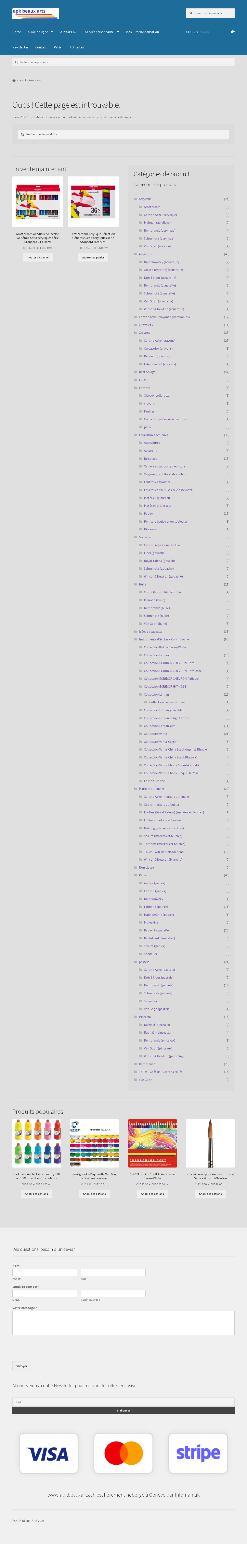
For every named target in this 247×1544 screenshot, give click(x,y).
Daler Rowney (153, 899)
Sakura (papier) (154, 946)
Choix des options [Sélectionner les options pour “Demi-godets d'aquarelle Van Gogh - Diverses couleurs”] (94, 1194)
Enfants (144, 388)
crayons (149, 403)
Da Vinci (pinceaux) (157, 1025)
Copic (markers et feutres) (162, 804)
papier (148, 427)
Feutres (149, 411)
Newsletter (20, 47)
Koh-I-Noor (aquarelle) (160, 278)
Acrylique (145, 199)
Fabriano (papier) (156, 907)
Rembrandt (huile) (157, 608)
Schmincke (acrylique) (159, 238)
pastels (144, 962)
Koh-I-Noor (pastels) (158, 977)
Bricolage (150, 458)
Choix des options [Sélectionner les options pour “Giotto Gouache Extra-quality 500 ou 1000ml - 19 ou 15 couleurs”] (36, 1194)
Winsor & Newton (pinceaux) (163, 1056)
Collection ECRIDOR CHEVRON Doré (169, 663)
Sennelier (150, 954)
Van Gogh (145, 1080)
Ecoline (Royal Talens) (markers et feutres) (174, 812)
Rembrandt (147, 1064)
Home (16, 32)
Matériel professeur (157, 505)
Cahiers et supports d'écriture (164, 466)
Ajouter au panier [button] (38, 257)
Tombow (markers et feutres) (164, 844)
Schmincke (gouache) (159, 568)
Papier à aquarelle (156, 930)
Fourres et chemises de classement (168, 490)
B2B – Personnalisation (142, 32)
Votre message (24, 1308)
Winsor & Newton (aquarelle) (164, 309)
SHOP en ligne (38, 32)
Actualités (77, 47)
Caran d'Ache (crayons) (159, 340)
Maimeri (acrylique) (157, 222)
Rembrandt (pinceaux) (159, 1040)
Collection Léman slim (160, 726)
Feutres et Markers (157, 482)
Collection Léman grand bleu (164, 710)
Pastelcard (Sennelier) (159, 938)
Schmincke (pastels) (158, 993)
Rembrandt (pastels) (158, 985)
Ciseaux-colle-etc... (157, 395)
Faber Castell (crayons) (160, 364)
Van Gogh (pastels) (157, 1009)
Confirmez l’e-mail (91, 1299)
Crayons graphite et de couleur (165, 474)
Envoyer (21, 1366)
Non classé (146, 867)
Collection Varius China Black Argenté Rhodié (175, 749)
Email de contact (25, 1287)
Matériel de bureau (157, 498)
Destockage (147, 372)
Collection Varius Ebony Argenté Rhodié (171, 765)
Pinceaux (150, 529)
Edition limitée (154, 781)
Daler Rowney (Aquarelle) (161, 262)
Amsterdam (152, 207)
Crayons (144, 332)
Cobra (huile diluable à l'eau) (163, 592)
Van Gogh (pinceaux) (158, 1048)
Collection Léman (156, 694)
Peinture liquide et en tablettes (166, 521)
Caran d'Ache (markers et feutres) (167, 796)
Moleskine (151, 922)
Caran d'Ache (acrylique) (160, 215)
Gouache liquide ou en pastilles (165, 419)
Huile (142, 584)
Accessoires (152, 443)
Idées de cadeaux (150, 631)
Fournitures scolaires (153, 435)
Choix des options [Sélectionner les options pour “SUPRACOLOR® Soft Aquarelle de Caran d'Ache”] (152, 1194)
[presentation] (43, 1354)
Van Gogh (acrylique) (158, 246)
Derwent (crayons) (157, 356)
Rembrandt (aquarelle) (160, 285)
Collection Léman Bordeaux (168, 702)
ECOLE (143, 380)
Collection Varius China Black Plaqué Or (171, 757)
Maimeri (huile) (154, 600)
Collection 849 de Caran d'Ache (165, 647)
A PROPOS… (69, 32)
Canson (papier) (155, 891)
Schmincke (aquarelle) (159, 293)
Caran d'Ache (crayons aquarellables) (164, 317)
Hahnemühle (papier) (159, 915)
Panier (58, 47)
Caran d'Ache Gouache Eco (162, 545)
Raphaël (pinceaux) (157, 1032)
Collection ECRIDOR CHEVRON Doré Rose (173, 671)
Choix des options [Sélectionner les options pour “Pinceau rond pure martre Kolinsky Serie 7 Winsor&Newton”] (210, 1194)
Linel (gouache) (155, 553)
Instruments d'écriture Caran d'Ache (164, 639)
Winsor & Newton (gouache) (163, 576)
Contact (41, 47)
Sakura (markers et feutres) (163, 836)
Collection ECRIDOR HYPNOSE (165, 686)
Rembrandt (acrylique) (159, 230)
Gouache (145, 537)
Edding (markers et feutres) (163, 820)
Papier (148, 513)
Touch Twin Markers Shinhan (164, 852)
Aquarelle (145, 254)
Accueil (21, 80)
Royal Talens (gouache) (160, 561)
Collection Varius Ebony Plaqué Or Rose (171, 773)
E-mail (16, 1299)
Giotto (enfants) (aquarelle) (163, 270)
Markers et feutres (152, 789)
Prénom (16, 1278)
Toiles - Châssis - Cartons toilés (161, 1072)
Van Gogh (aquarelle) (158, 301)
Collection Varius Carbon (161, 742)
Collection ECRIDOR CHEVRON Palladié (171, 678)
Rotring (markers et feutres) (164, 828)
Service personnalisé (99, 32)
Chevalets (146, 325)
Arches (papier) (154, 883)
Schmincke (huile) (156, 616)
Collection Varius (156, 734)
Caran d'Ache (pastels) (159, 969)
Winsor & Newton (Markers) (163, 859)
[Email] (123, 1402)
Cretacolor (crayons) (158, 348)
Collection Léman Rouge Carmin (166, 718)
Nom (17, 1266)
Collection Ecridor (156, 655)
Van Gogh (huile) (155, 624)
